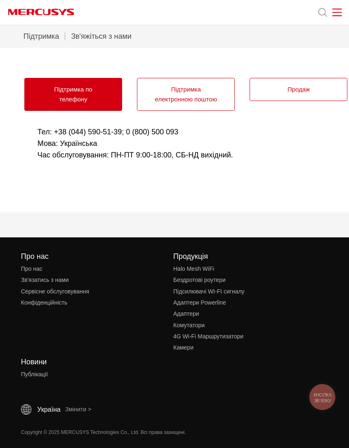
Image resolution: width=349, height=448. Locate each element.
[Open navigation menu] (337, 12)
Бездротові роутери (199, 280)
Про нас (31, 268)
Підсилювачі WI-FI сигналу (209, 291)
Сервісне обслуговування (55, 291)
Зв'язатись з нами (45, 280)
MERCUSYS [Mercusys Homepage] (41, 12)
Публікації (34, 374)
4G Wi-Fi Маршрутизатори (208, 336)
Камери (183, 347)
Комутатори (189, 325)
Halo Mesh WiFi (193, 268)
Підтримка (41, 36)
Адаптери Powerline (199, 302)
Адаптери (186, 313)
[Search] (322, 12)
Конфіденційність (44, 302)
